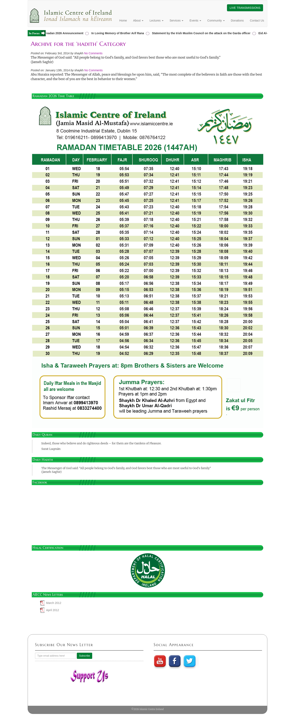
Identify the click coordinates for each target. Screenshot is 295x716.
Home (123, 20)
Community (216, 20)
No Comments (93, 53)
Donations (237, 20)
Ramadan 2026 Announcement (63, 33)
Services (177, 20)
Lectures (156, 20)
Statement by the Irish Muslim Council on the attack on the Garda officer (202, 33)
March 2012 (53, 603)
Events (195, 20)
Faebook (175, 661)
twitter (190, 661)
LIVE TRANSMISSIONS (245, 7)
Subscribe (84, 655)
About (138, 20)
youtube (160, 661)
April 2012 (52, 610)
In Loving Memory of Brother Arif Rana (118, 33)
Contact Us (257, 20)
